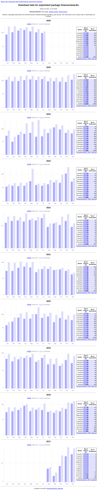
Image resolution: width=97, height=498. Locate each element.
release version (53, 12)
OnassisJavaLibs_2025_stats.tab (86, 106)
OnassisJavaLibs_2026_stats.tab (86, 59)
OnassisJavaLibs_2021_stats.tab (86, 293)
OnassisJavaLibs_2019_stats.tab (86, 386)
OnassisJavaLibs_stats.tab (54, 488)
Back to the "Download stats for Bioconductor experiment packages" (22, 1)
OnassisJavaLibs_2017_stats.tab (86, 480)
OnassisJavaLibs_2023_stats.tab (86, 199)
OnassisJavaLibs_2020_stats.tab (86, 339)
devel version (63, 12)
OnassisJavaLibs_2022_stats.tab (86, 246)
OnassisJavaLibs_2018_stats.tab (86, 433)
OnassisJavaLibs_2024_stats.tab (86, 152)
